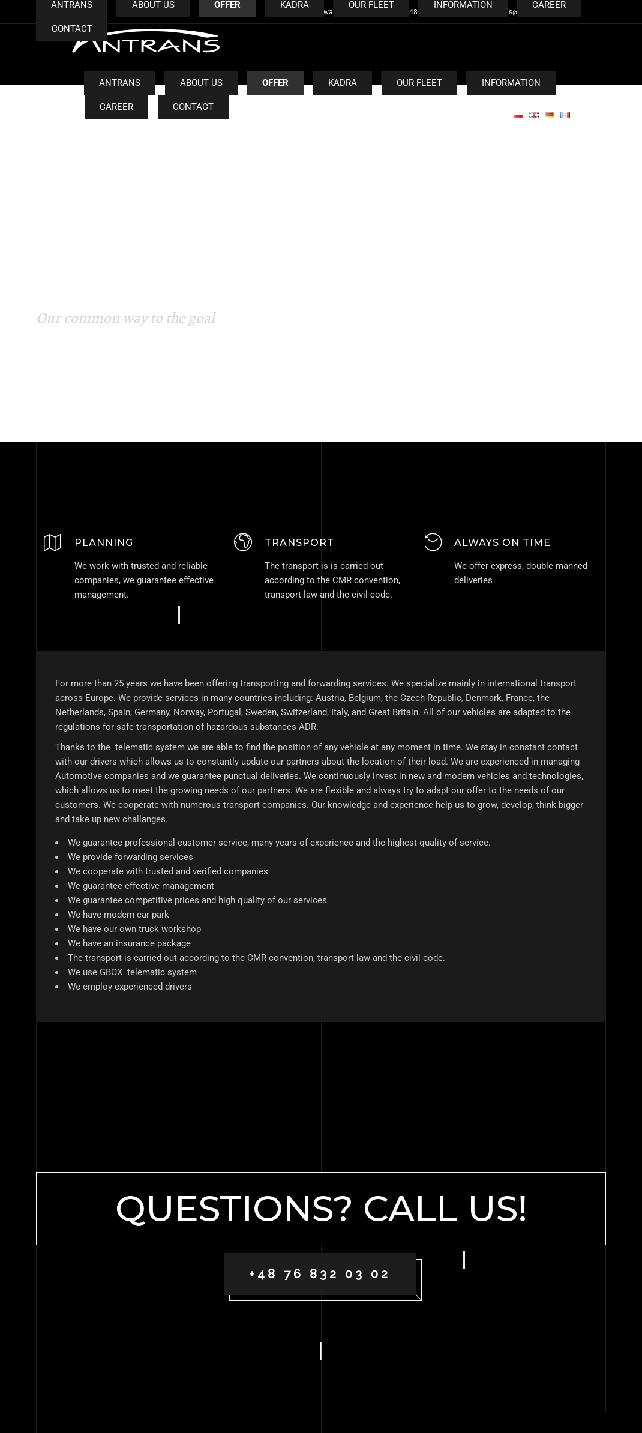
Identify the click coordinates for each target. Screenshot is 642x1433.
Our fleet (419, 82)
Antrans (119, 82)
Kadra (342, 82)
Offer (275, 82)
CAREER (116, 106)
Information (511, 82)
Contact (193, 106)
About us (201, 82)
